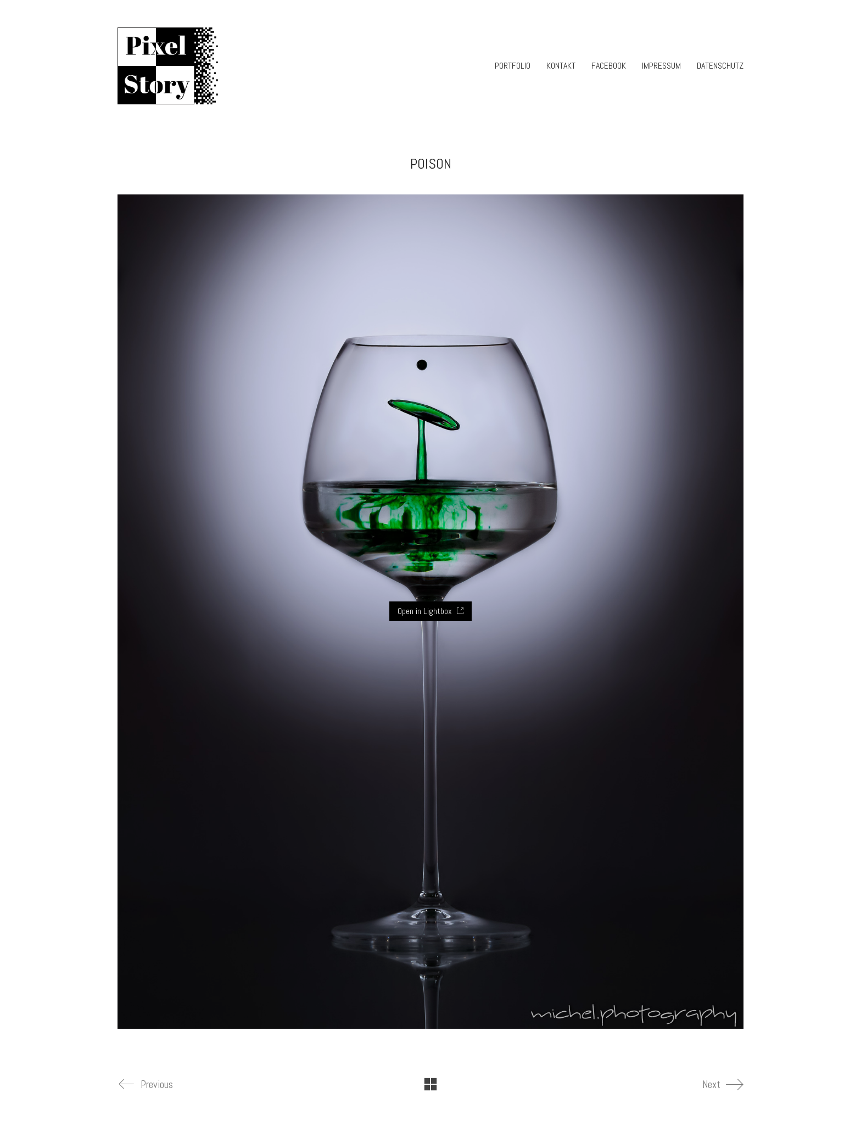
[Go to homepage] (169, 65)
